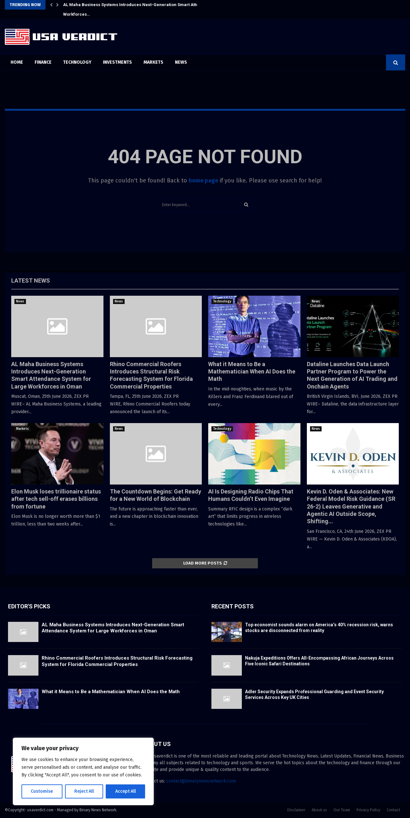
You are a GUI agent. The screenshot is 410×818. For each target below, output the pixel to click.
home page (203, 180)
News (181, 62)
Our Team (341, 810)
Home (17, 62)
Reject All (84, 791)
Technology (77, 62)
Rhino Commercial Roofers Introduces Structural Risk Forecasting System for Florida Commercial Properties (117, 661)
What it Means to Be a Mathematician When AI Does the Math (251, 371)
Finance (43, 62)
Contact (393, 810)
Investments (117, 62)
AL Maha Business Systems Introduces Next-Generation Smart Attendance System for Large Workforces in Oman (113, 628)
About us (319, 810)
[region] (83, 771)
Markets (153, 62)
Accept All (125, 791)
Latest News (30, 280)
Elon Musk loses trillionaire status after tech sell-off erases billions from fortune (56, 499)
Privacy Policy (368, 810)
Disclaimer (296, 810)
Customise (42, 791)
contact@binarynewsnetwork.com (201, 781)
